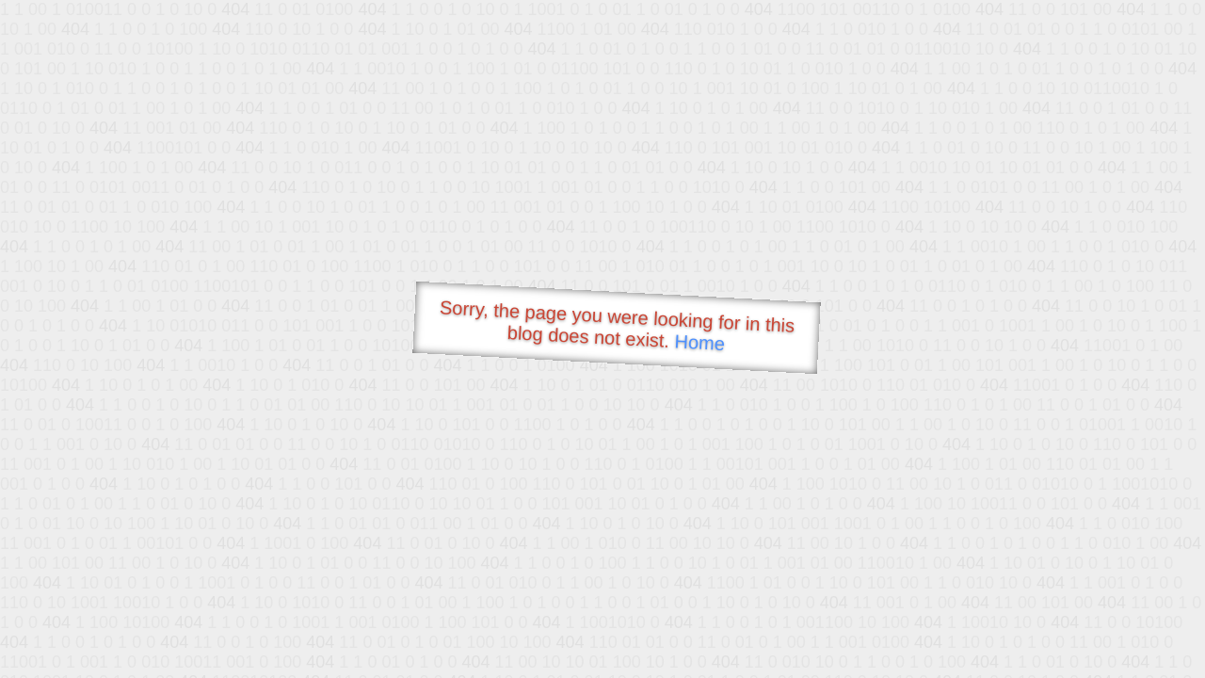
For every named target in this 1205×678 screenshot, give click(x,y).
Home (699, 342)
